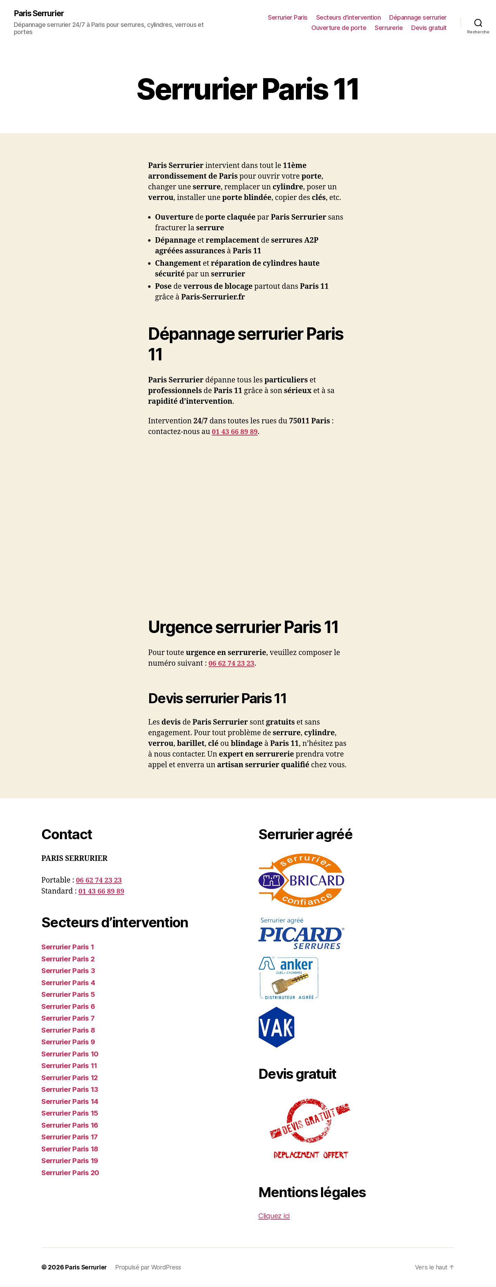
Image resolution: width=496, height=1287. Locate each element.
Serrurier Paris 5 (69, 994)
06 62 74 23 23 (232, 663)
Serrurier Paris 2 (69, 959)
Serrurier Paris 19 (71, 1161)
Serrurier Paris (288, 17)
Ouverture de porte (338, 27)
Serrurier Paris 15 (71, 1113)
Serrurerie (389, 27)
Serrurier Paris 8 (70, 1030)
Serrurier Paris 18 (71, 1149)
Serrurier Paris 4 (70, 983)
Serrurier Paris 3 (69, 971)
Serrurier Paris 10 (71, 1054)
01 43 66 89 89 (236, 432)
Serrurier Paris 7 (69, 1018)
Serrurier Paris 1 (69, 947)
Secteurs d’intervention (348, 17)
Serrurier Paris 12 (71, 1078)
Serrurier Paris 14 (71, 1101)
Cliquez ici (275, 1216)
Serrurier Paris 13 (71, 1089)
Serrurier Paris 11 (71, 1066)
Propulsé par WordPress (150, 1267)
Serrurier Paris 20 (72, 1173)
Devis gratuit (429, 27)
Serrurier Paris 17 (71, 1137)
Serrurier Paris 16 (71, 1125)
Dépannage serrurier (418, 17)
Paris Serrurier (41, 14)
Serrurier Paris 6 (70, 1006)
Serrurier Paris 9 (70, 1042)
